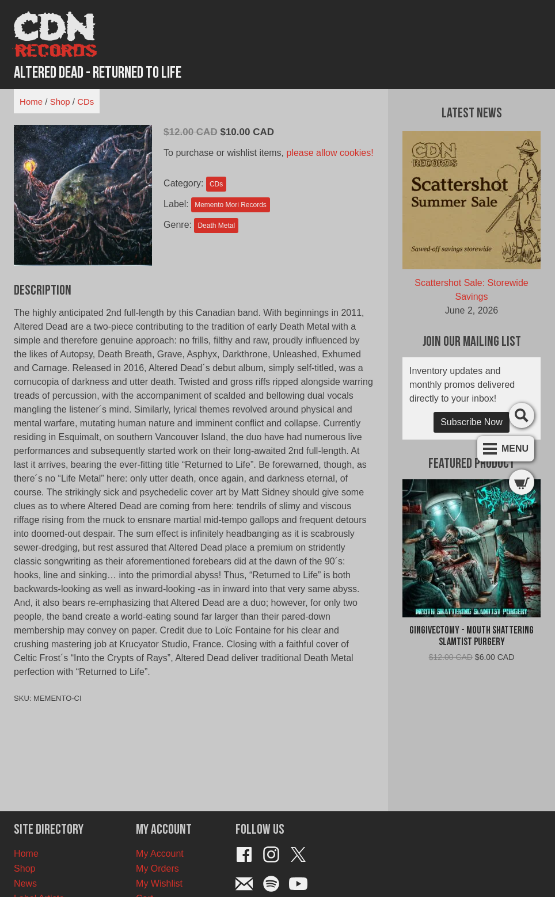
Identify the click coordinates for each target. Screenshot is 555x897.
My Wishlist (159, 883)
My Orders (157, 868)
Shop (60, 101)
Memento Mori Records (231, 205)
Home (31, 101)
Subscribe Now (471, 422)
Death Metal (216, 226)
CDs (85, 101)
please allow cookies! (330, 153)
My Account (160, 853)
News (25, 883)
